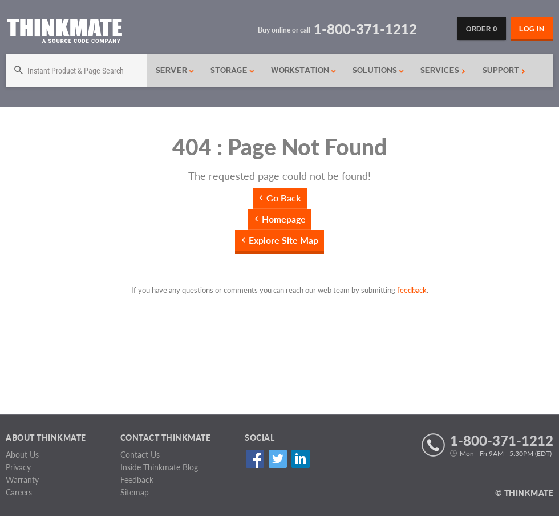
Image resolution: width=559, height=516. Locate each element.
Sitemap (134, 492)
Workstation (304, 70)
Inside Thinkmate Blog (159, 467)
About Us (22, 454)
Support (504, 70)
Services (442, 70)
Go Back (283, 197)
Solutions (378, 70)
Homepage (284, 218)
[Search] (76, 70)
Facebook (255, 459)
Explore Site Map (283, 240)
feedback (412, 290)
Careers (19, 492)
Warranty (22, 480)
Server (175, 70)
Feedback (136, 480)
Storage (232, 70)
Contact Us (140, 454)
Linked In (300, 459)
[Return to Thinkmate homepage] (64, 33)
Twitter (277, 459)
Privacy (18, 467)
